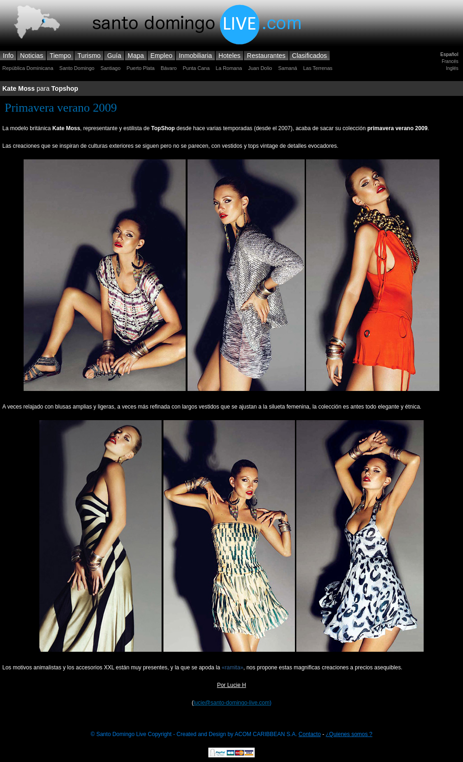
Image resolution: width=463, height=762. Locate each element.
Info (8, 55)
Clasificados (309, 55)
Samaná (287, 68)
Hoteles (229, 55)
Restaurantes (266, 55)
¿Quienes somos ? (349, 734)
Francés (450, 61)
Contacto (310, 734)
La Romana (229, 68)
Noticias (31, 55)
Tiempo (60, 55)
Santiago (110, 68)
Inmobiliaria (195, 55)
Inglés (452, 68)
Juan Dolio (260, 68)
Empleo (161, 55)
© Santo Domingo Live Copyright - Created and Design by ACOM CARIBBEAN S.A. (195, 734)
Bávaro (169, 68)
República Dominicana (27, 68)
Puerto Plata (140, 68)
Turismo (88, 55)
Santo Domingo (76, 68)
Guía (114, 55)
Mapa (136, 55)
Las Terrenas (317, 68)
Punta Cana (196, 68)
